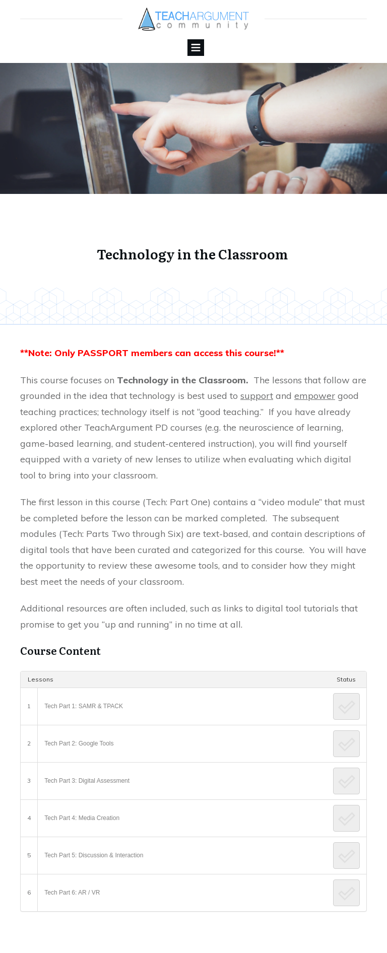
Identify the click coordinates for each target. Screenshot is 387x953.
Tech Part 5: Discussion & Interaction (93, 855)
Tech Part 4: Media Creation (81, 818)
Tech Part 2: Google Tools (78, 743)
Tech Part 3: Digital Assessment (87, 780)
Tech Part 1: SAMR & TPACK (83, 706)
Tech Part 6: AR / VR (72, 892)
